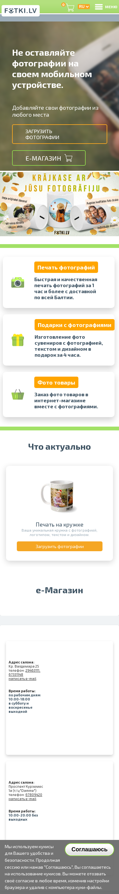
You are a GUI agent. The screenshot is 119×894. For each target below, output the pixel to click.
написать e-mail (22, 678)
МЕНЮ (105, 6)
